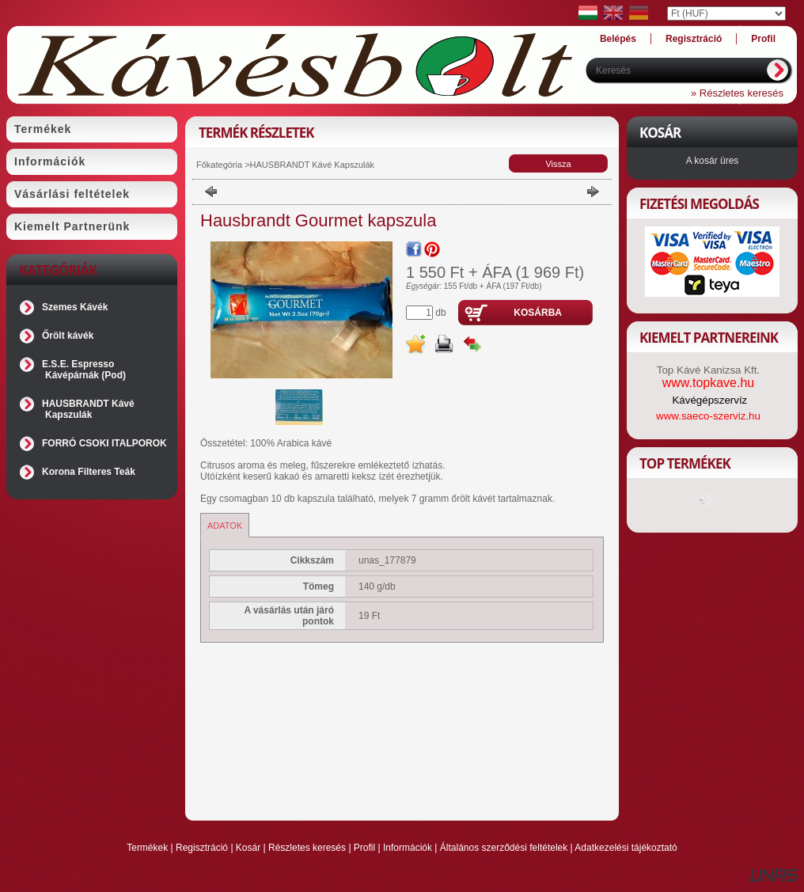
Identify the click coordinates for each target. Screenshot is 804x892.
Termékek (147, 847)
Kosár (248, 847)
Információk (407, 847)
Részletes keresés (307, 847)
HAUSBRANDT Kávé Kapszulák (88, 409)
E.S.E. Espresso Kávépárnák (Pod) (84, 370)
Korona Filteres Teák (88, 471)
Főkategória (219, 164)
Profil (364, 847)
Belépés (618, 38)
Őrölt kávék (67, 335)
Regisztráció (202, 847)
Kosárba (538, 312)
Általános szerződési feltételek (503, 847)
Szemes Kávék (75, 307)
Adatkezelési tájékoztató (626, 847)
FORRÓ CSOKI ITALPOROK (104, 443)
